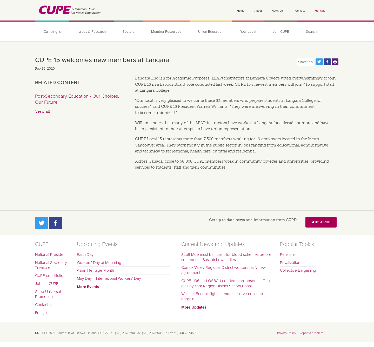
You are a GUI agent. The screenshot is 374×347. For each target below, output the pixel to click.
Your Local (248, 32)
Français (320, 10)
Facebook (55, 223)
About (258, 10)
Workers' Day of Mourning (99, 262)
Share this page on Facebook (327, 61)
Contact (300, 10)
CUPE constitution (50, 275)
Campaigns (52, 32)
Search (311, 32)
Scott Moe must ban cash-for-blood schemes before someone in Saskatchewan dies (226, 257)
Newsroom (278, 10)
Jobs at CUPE (46, 283)
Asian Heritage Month (95, 270)
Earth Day (85, 254)
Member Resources (166, 32)
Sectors (128, 32)
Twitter (41, 223)
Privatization (290, 262)
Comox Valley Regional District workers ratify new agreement (223, 270)
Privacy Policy (286, 333)
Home (240, 10)
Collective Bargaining (298, 270)
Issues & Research (92, 32)
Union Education (210, 32)
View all (42, 111)
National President (50, 254)
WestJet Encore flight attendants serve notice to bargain (222, 296)
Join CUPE (281, 32)
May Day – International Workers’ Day (109, 278)
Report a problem (311, 333)
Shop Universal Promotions (48, 294)
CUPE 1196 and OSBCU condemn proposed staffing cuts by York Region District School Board (225, 283)
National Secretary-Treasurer (51, 265)
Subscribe (321, 222)
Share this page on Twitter (319, 61)
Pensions (288, 254)
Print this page (335, 61)
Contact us (44, 304)
